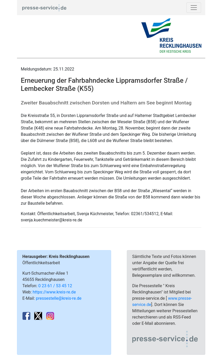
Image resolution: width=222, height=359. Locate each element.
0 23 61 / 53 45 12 (55, 285)
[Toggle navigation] (193, 7)
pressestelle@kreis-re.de (58, 298)
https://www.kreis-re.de (54, 292)
